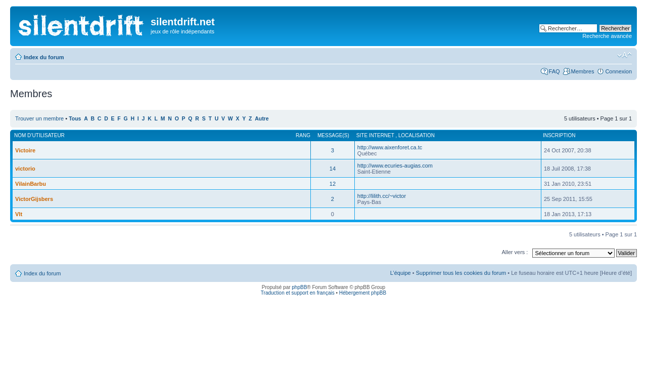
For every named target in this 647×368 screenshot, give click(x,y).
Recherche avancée (607, 36)
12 (333, 184)
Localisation (416, 135)
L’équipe (400, 273)
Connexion (618, 71)
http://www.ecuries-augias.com (395, 165)
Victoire (25, 150)
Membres (582, 71)
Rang (303, 135)
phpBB (299, 287)
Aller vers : (514, 252)
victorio (25, 169)
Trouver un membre (40, 118)
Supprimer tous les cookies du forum (461, 273)
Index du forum (44, 57)
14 (333, 169)
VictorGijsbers (34, 199)
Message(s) (333, 135)
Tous (75, 118)
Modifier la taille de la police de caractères (624, 55)
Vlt (18, 214)
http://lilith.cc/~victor (381, 196)
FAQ (554, 71)
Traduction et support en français (298, 293)
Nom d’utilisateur (39, 135)
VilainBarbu (30, 184)
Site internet (376, 135)
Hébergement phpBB (362, 293)
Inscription (559, 135)
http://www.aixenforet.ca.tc (389, 147)
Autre (261, 118)
